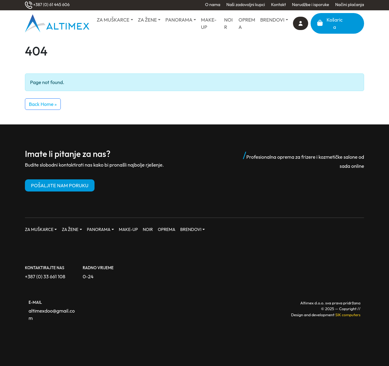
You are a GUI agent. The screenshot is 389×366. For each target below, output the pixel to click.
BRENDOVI (272, 20)
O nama (212, 4)
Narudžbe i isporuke (310, 4)
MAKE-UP (208, 23)
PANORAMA (178, 20)
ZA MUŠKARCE (113, 20)
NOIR (228, 23)
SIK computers (347, 314)
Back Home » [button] (43, 104)
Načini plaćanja (349, 4)
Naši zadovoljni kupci (245, 4)
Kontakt (278, 4)
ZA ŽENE (147, 20)
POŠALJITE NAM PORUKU (59, 185)
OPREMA (247, 23)
